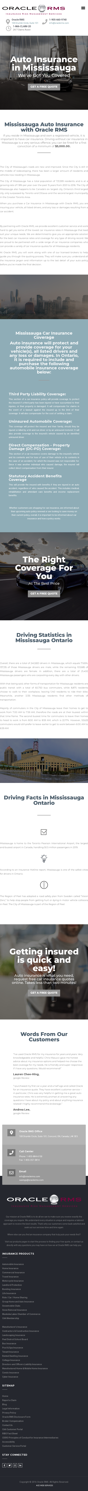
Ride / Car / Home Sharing (14, 1297)
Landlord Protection (12, 1285)
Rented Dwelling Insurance (15, 1356)
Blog (4, 1404)
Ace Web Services (44, 1485)
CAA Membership (10, 1318)
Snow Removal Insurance (14, 1310)
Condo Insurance (10, 1372)
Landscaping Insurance (13, 1335)
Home (5, 1396)
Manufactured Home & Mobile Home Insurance (25, 1368)
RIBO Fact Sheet (9, 1433)
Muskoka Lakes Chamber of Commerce (21, 1314)
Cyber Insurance (10, 1377)
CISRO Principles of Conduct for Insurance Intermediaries (30, 1437)
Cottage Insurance (11, 1360)
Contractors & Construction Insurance (20, 1331)
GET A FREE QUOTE (44, 86)
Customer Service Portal (14, 1446)
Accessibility (8, 1442)
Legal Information (11, 1408)
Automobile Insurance (13, 1264)
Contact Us (7, 1425)
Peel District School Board (15, 1339)
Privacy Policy (9, 1413)
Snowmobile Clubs (11, 1306)
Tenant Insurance (10, 1352)
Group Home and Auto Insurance (18, 1301)
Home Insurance (10, 1268)
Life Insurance (9, 1293)
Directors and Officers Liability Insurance (22, 1364)
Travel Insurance (10, 1277)
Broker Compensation (13, 1421)
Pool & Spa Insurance (12, 1348)
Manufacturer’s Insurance (14, 1327)
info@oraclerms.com (59, 23)
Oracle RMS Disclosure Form (16, 1417)
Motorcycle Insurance (13, 1281)
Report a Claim (9, 1400)
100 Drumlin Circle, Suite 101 (25, 23)
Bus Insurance (9, 1343)
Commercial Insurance (13, 1272)
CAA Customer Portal (12, 1429)
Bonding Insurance (11, 1289)
